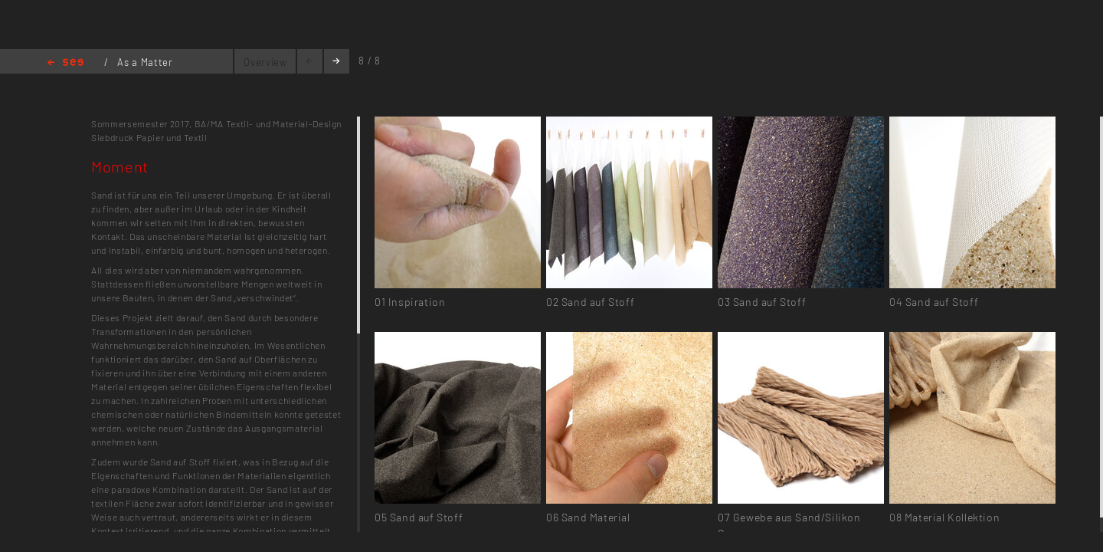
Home (65, 63)
